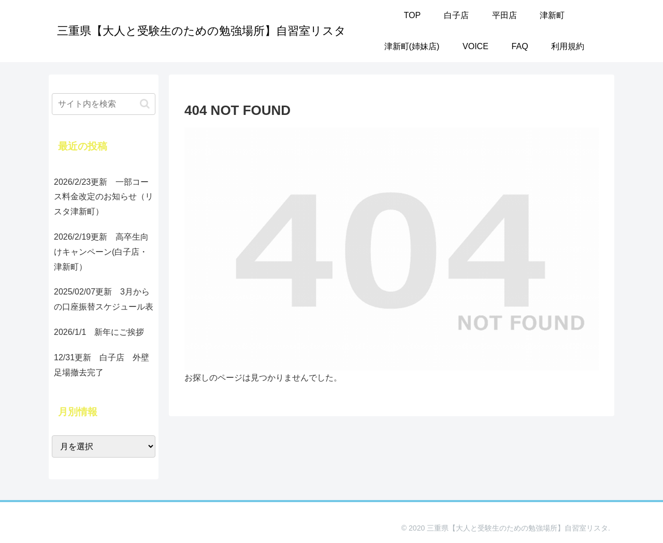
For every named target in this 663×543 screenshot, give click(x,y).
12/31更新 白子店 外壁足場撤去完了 (101, 365)
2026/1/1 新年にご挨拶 (99, 332)
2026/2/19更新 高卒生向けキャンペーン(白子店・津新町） (101, 251)
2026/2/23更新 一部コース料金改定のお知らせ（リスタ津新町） (103, 197)
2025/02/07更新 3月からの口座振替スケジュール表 (103, 299)
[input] (103, 104)
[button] (145, 104)
